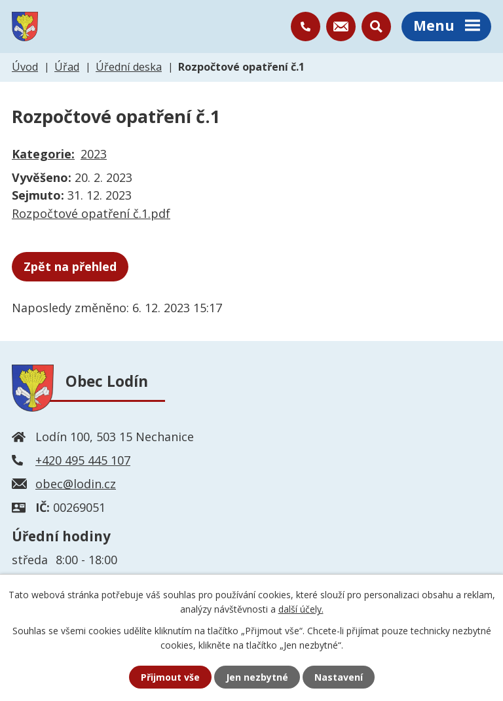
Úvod (25, 67)
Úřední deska (129, 67)
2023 (94, 154)
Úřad (66, 67)
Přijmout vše (170, 677)
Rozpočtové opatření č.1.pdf (91, 213)
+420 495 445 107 (82, 460)
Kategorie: (43, 154)
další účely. (301, 609)
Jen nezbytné (257, 677)
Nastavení (338, 677)
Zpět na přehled (70, 266)
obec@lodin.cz (75, 484)
